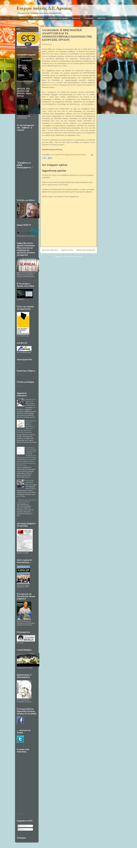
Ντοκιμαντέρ (89, 18)
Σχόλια (21, 829)
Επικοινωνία (76, 18)
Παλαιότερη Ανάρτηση (85, 250)
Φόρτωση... (20, 363)
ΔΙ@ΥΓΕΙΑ (101, 18)
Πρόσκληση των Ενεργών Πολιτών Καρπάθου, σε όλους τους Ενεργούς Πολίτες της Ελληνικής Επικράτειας (26, 426)
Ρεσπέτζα (48, 44)
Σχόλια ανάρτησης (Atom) (73, 256)
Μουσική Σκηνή (38, 18)
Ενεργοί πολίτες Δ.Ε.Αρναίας (44, 8)
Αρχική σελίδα (23, 18)
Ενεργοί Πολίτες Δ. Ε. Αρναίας (58, 18)
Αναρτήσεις (22, 826)
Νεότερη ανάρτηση (50, 250)
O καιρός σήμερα (21, 813)
